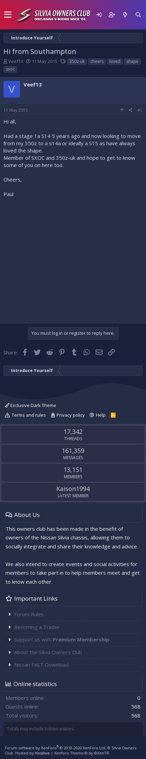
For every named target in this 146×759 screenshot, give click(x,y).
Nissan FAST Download (41, 664)
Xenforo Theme (81, 753)
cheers (97, 61)
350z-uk (77, 61)
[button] (7, 14)
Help (101, 415)
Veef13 (15, 61)
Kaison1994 (73, 488)
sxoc (10, 69)
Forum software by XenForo (55, 747)
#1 (140, 110)
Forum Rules (29, 614)
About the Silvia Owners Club (48, 652)
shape (132, 61)
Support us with (61, 639)
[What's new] (125, 14)
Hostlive (42, 753)
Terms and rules (29, 415)
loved (114, 61)
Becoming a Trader (37, 626)
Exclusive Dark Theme (30, 405)
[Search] (138, 14)
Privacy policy (71, 415)
